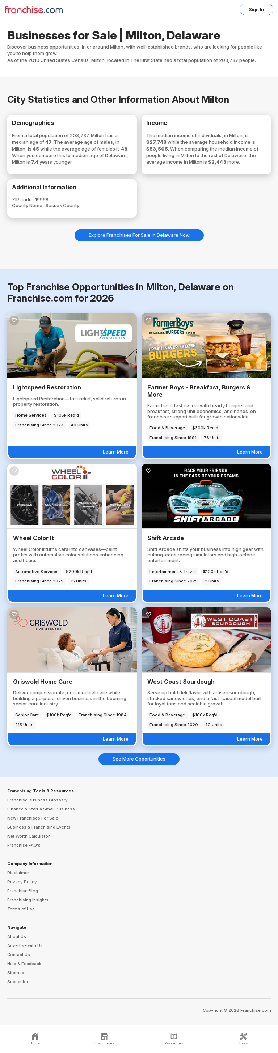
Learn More (116, 452)
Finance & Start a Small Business (41, 809)
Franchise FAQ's (24, 845)
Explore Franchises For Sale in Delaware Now (139, 235)
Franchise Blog (22, 890)
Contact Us (18, 954)
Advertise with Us (25, 945)
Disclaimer (18, 872)
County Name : (29, 205)
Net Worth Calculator (28, 836)
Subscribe (17, 981)
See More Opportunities (139, 759)
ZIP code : (23, 199)
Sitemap (15, 972)
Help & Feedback (24, 963)
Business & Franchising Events (39, 827)
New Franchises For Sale (32, 818)
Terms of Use (21, 908)
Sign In (256, 9)
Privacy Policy (22, 881)
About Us (16, 936)
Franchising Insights (28, 899)
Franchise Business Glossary (37, 800)
